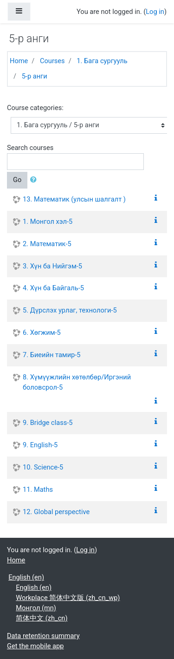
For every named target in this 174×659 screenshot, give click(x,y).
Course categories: (35, 108)
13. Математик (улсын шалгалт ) (74, 199)
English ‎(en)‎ (26, 577)
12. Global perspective (56, 512)
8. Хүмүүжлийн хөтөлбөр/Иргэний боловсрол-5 (77, 382)
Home (19, 61)
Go (17, 180)
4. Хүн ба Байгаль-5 (53, 288)
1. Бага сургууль (102, 61)
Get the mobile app (35, 646)
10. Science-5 (43, 467)
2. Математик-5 (47, 244)
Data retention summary (43, 636)
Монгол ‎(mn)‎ (36, 608)
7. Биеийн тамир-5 (52, 355)
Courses (52, 61)
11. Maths (38, 489)
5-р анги (34, 76)
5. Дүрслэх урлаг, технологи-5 (70, 310)
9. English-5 (40, 445)
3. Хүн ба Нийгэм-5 (52, 266)
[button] (35, 180)
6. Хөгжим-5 (42, 332)
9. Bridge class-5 (48, 422)
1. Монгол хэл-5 (47, 221)
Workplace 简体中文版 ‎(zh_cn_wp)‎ (68, 598)
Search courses (30, 148)
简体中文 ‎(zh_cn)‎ (41, 618)
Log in (155, 11)
